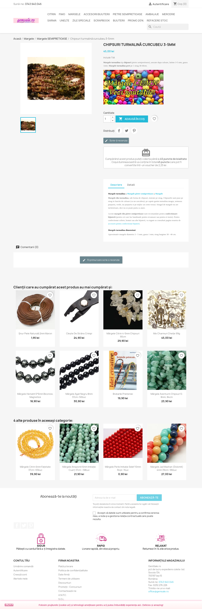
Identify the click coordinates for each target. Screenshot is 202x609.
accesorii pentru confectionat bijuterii (124, 223)
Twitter (24, 525)
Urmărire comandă (23, 566)
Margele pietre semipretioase (140, 193)
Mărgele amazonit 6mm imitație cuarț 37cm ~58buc (79, 468)
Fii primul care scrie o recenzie (101, 260)
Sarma (51, 20)
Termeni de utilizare (69, 578)
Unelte (64, 20)
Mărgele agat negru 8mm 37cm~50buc (79, 395)
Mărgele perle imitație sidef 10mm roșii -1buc (123, 468)
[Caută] (168, 27)
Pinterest (134, 130)
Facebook (17, 525)
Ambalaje (152, 14)
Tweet (126, 130)
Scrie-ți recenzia (116, 140)
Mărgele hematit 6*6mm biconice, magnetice (35, 395)
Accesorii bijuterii (97, 14)
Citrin (51, 14)
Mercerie (168, 14)
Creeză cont (20, 574)
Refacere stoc (157, 20)
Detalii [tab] (131, 184)
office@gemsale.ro (158, 591)
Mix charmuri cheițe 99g (166, 333)
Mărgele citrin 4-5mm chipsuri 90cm (123, 335)
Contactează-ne (67, 590)
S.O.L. (61, 599)
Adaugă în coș (132, 119)
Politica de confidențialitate (73, 570)
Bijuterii (119, 20)
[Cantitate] (107, 118)
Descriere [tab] (116, 184)
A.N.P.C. (62, 595)
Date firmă (63, 574)
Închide (9, 605)
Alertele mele (20, 578)
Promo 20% (136, 20)
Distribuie (119, 130)
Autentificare (20, 570)
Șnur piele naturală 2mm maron (35, 333)
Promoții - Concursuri (70, 586)
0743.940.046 (33, 4)
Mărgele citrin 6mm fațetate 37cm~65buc (35, 468)
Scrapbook (102, 20)
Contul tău (21, 560)
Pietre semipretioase (127, 14)
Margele (74, 14)
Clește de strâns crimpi (79, 333)
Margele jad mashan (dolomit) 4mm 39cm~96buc (166, 468)
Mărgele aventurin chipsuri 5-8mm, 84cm (167, 395)
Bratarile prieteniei (123, 393)
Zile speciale (81, 20)
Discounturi (64, 582)
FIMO (62, 14)
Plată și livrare (65, 566)
